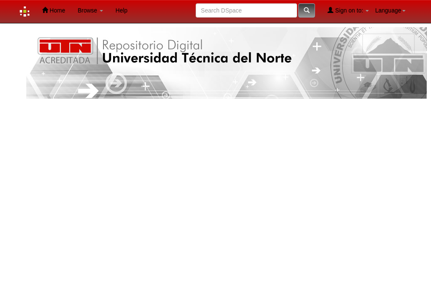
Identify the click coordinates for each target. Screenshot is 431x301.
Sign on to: (348, 10)
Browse (90, 10)
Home (53, 10)
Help (122, 10)
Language (390, 10)
